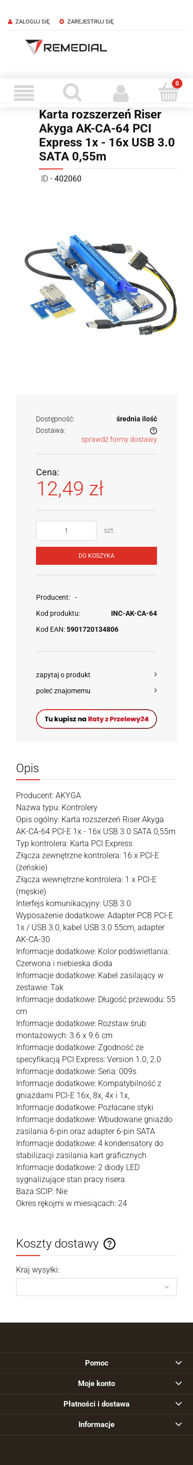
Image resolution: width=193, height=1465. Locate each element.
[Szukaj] (72, 91)
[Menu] (24, 92)
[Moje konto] (120, 92)
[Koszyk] (169, 91)
